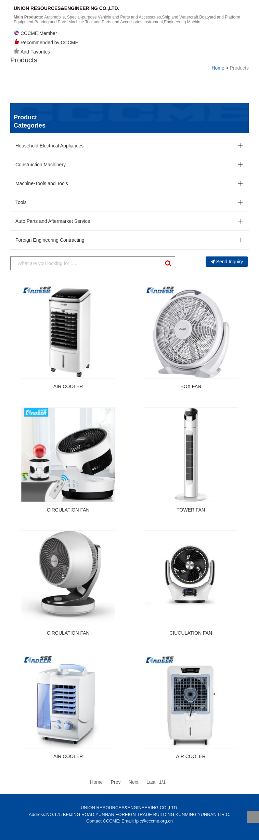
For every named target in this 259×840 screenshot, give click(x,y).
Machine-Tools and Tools (41, 183)
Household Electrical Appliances (49, 145)
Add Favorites (32, 51)
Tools (21, 202)
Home (217, 68)
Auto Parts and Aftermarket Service (52, 221)
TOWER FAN (191, 510)
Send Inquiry (227, 261)
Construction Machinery (40, 164)
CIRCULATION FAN (68, 510)
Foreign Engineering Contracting (50, 240)
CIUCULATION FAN (190, 633)
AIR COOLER (68, 386)
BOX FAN (190, 386)
